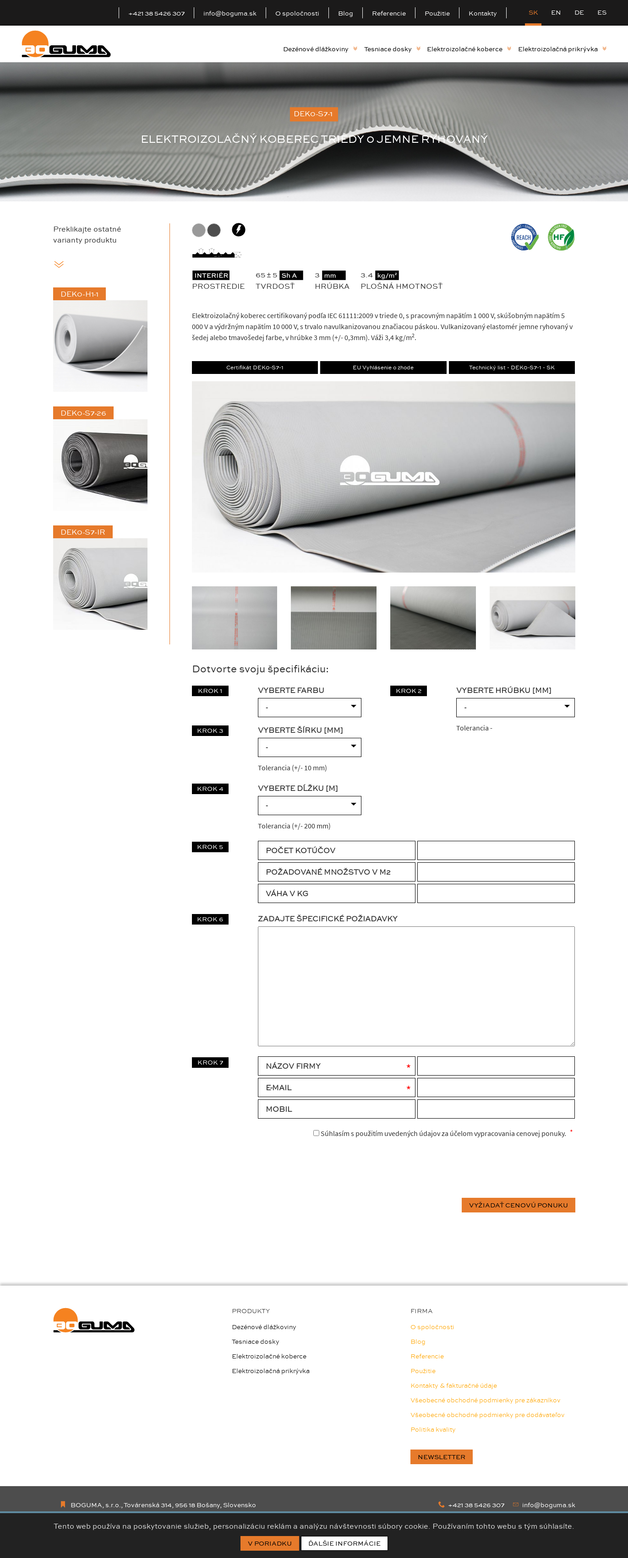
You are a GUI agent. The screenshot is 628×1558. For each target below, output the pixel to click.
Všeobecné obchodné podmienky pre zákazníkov (485, 1400)
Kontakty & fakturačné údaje (453, 1385)
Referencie (389, 13)
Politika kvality (433, 1429)
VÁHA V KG (287, 893)
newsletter (441, 1456)
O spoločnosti (297, 13)
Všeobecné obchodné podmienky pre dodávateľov (487, 1414)
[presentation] (505, 1169)
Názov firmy (293, 1066)
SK (533, 12)
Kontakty (483, 13)
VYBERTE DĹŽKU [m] (298, 788)
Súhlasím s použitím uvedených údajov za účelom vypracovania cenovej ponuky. (439, 1133)
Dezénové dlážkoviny (320, 49)
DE (579, 12)
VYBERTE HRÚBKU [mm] (504, 690)
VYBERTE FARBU (291, 690)
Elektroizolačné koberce (469, 49)
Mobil (279, 1109)
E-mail (278, 1087)
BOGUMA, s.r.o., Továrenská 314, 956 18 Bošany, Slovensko (158, 1504)
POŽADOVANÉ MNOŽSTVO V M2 (328, 872)
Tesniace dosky (392, 49)
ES (601, 12)
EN (556, 12)
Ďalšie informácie (344, 1543)
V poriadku (270, 1543)
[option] (314, 131)
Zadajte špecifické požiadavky (328, 919)
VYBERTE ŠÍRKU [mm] (300, 730)
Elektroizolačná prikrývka (562, 49)
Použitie (437, 13)
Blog (345, 13)
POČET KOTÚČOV (300, 850)
